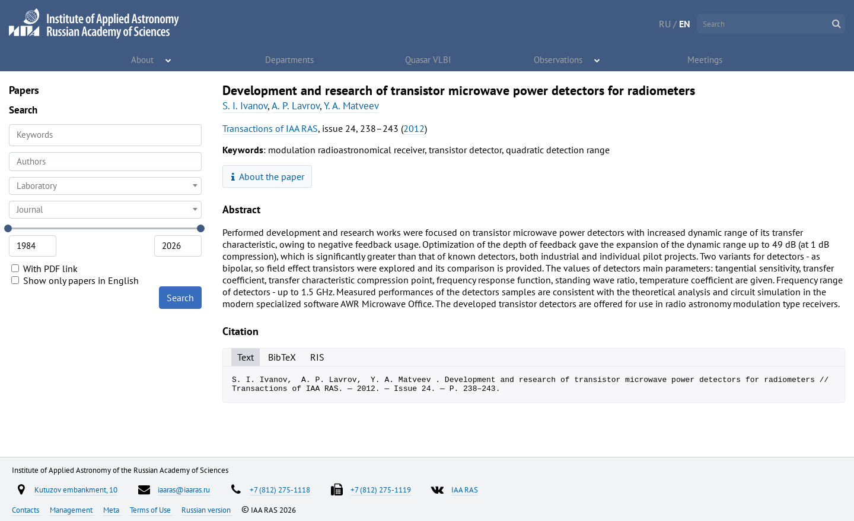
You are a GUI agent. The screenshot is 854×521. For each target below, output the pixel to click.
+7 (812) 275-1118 (280, 489)
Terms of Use (151, 509)
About (143, 59)
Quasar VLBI (428, 59)
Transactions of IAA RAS (270, 128)
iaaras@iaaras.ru (184, 489)
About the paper (268, 176)
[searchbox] (105, 161)
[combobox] (105, 161)
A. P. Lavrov (296, 105)
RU (665, 24)
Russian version (206, 509)
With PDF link (44, 268)
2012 (414, 128)
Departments (290, 59)
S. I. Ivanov (244, 105)
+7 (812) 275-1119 (380, 489)
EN (684, 24)
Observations (559, 59)
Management (72, 509)
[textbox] (105, 186)
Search (180, 298)
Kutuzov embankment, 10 (75, 489)
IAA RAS (464, 489)
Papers (24, 90)
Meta (112, 509)
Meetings (705, 59)
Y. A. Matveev (351, 105)
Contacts (26, 509)
